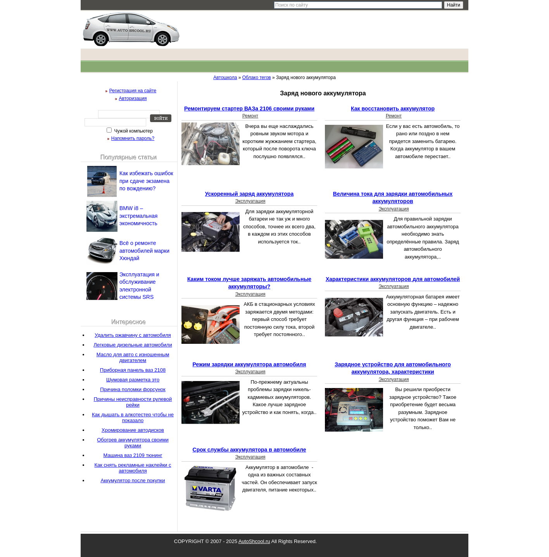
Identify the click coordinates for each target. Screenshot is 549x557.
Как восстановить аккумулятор (393, 108)
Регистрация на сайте (133, 90)
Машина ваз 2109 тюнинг (133, 455)
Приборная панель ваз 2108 (133, 370)
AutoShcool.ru (254, 541)
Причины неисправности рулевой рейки (133, 402)
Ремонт (250, 116)
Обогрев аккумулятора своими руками (133, 442)
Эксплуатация (250, 201)
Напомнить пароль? (132, 138)
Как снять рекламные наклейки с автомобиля (133, 468)
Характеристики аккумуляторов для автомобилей (393, 279)
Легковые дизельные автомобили (132, 345)
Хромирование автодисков (133, 430)
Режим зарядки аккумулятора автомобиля (249, 364)
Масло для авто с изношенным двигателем (133, 357)
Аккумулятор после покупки (132, 480)
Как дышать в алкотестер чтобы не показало (133, 417)
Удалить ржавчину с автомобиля (133, 335)
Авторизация (133, 98)
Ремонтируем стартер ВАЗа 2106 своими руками (249, 108)
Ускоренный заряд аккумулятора (249, 194)
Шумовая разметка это (132, 380)
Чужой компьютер (133, 131)
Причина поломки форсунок (133, 389)
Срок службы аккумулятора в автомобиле (249, 450)
